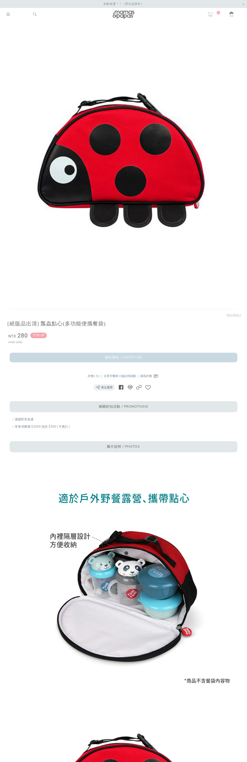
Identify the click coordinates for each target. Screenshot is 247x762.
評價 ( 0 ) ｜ (96, 376)
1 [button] (118, 301)
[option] (121, 166)
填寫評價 (149, 376)
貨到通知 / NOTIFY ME (123, 357)
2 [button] (124, 301)
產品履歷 (104, 387)
